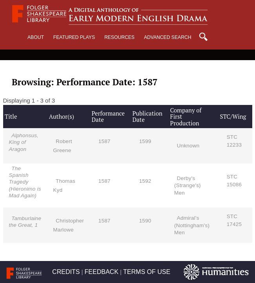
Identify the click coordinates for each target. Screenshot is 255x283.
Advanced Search (167, 37)
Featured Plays (74, 37)
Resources (119, 37)
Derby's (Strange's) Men (187, 185)
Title (11, 116)
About (35, 37)
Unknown (188, 146)
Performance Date (107, 116)
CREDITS (66, 271)
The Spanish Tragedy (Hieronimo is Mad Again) (25, 181)
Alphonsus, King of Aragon (24, 142)
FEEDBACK (101, 271)
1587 (104, 141)
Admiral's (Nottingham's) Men (191, 225)
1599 (145, 141)
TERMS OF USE (146, 271)
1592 (145, 181)
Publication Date (147, 116)
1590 (145, 221)
